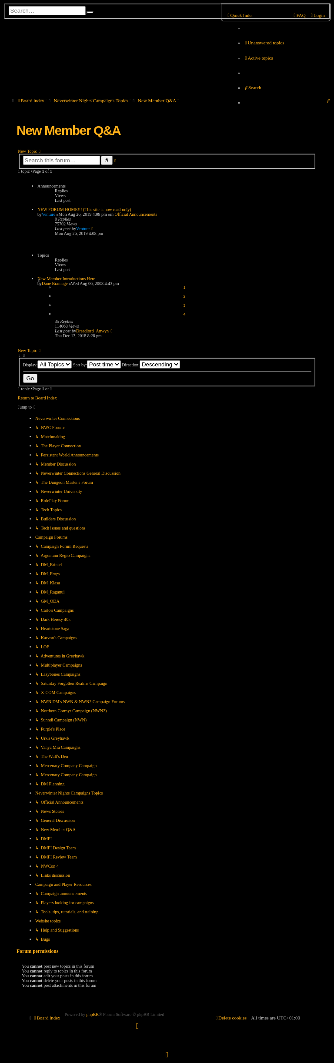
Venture (48, 214)
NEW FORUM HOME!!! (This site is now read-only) (84, 209)
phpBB (93, 1014)
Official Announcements (136, 214)
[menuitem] (264, 42)
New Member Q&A (68, 130)
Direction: (151, 364)
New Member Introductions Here (66, 278)
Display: (47, 364)
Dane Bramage (55, 283)
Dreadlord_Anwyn (92, 331)
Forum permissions (37, 951)
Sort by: (97, 364)
